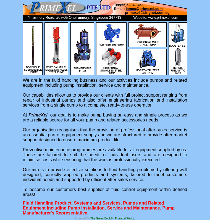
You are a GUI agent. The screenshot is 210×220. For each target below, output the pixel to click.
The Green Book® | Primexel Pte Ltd (112, 218)
